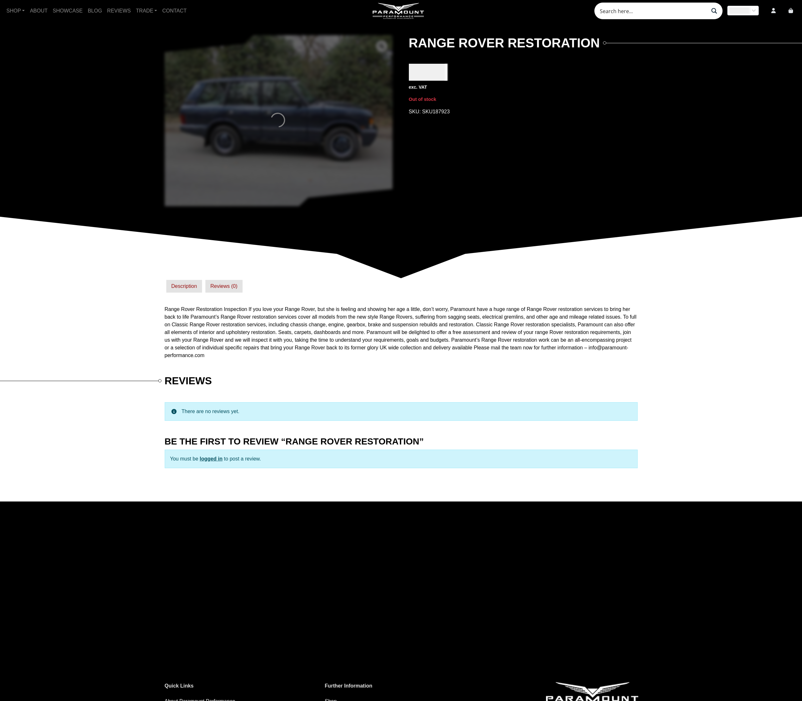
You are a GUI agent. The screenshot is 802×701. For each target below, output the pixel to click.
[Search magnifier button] (714, 10)
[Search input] (652, 11)
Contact (174, 10)
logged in (211, 458)
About (38, 10)
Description (184, 286)
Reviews (119, 10)
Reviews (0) (224, 286)
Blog (95, 10)
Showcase (68, 10)
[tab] (184, 286)
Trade (144, 10)
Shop (13, 10)
